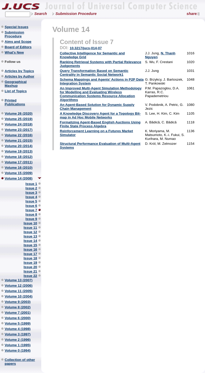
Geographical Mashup (16, 84)
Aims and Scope (18, 42)
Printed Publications (15, 102)
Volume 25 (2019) (18, 119)
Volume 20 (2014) (18, 146)
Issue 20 (30, 267)
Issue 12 (30, 232)
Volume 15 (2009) (18, 173)
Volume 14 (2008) (18, 178)
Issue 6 (31, 206)
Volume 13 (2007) (18, 280)
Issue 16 (30, 249)
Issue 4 (31, 197)
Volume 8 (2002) (18, 307)
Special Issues (16, 27)
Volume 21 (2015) (18, 140)
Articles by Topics (19, 71)
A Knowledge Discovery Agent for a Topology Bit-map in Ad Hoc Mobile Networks (100, 115)
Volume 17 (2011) (18, 162)
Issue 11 (30, 228)
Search (40, 14)
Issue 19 (30, 263)
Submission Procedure (76, 14)
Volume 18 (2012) (18, 157)
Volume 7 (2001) (18, 313)
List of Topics (16, 91)
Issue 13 (30, 236)
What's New (14, 52)
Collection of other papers (20, 362)
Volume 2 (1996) (18, 340)
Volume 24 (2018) (18, 124)
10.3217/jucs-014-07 (86, 48)
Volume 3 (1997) (18, 334)
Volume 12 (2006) (18, 285)
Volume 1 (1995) (18, 345)
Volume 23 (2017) (18, 130)
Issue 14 (30, 241)
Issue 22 (30, 276)
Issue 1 (31, 184)
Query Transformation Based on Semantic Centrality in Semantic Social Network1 (94, 73)
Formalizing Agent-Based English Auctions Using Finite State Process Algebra (100, 124)
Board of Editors (18, 47)
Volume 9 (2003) (18, 302)
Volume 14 (71, 29)
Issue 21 (30, 271)
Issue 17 (30, 254)
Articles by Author (19, 76)
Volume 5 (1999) (18, 323)
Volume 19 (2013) (18, 151)
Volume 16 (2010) (18, 167)
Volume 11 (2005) (18, 291)
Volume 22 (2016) (18, 135)
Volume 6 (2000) (18, 318)
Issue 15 (30, 245)
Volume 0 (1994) (18, 350)
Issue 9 (31, 219)
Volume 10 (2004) (18, 296)
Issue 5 (31, 201)
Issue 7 (31, 210)
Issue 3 (31, 192)
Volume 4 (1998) (18, 329)
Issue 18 (30, 258)
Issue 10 (30, 223)
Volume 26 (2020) (18, 113)
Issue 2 (31, 188)
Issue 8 (31, 214)
